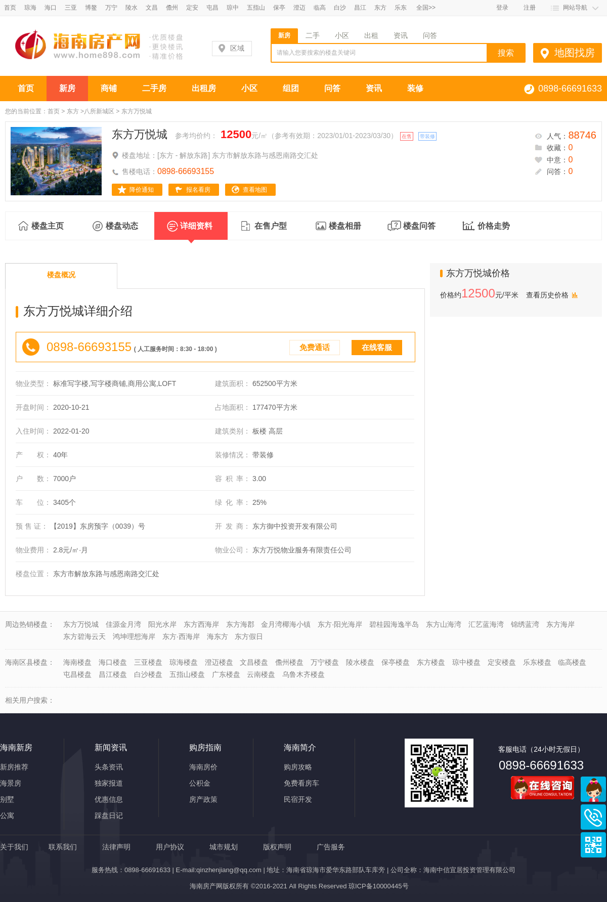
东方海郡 (240, 624)
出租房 (204, 88)
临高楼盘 (572, 662)
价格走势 (494, 226)
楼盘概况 (61, 275)
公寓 (7, 815)
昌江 (360, 7)
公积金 (199, 783)
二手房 (154, 88)
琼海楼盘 (183, 662)
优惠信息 (109, 799)
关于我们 (14, 847)
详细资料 (196, 231)
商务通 (593, 789)
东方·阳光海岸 (340, 624)
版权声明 (277, 847)
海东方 (217, 636)
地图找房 (574, 52)
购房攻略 (298, 767)
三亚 (71, 7)
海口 (51, 7)
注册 (530, 7)
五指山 (256, 7)
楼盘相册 (345, 226)
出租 (371, 35)
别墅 (7, 799)
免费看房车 (301, 783)
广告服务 (331, 847)
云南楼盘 (261, 674)
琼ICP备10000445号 (379, 886)
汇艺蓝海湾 (486, 624)
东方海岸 (560, 624)
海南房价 (203, 767)
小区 (342, 35)
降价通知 (141, 189)
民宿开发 (298, 799)
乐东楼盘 (537, 662)
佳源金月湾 (123, 624)
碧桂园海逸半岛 (394, 624)
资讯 (401, 35)
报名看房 (198, 189)
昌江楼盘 (113, 674)
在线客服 (377, 347)
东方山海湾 (443, 624)
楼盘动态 (122, 226)
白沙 (340, 7)
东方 (380, 7)
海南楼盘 (77, 662)
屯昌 (212, 7)
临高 (320, 7)
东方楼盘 (431, 662)
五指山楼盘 (187, 674)
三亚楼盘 (148, 662)
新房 (284, 35)
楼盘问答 (419, 226)
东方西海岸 (201, 624)
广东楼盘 (226, 674)
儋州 (172, 7)
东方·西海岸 (181, 636)
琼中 (233, 7)
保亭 (279, 7)
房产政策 (203, 799)
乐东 (401, 7)
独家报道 (109, 783)
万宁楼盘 (325, 662)
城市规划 (223, 847)
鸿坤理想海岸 (134, 636)
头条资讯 (109, 767)
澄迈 (299, 7)
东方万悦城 (139, 134)
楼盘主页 (47, 226)
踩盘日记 (109, 815)
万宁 (111, 7)
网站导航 (575, 7)
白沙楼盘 (148, 674)
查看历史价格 (547, 295)
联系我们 (63, 847)
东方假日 (249, 636)
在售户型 (270, 226)
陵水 (131, 7)
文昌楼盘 (254, 662)
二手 (313, 35)
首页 (10, 7)
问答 (430, 35)
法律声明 (116, 847)
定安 (192, 7)
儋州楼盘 (289, 662)
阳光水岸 (162, 624)
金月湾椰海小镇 (286, 624)
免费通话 (314, 347)
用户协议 (170, 847)
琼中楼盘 (466, 662)
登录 (502, 7)
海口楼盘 (113, 662)
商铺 (109, 88)
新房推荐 (14, 767)
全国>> (426, 7)
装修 (415, 88)
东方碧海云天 (84, 636)
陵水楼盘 (360, 662)
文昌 (152, 7)
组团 (291, 88)
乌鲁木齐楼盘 (303, 674)
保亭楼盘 (395, 662)
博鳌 (91, 7)
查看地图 (255, 189)
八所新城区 (99, 111)
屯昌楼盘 (77, 674)
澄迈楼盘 (219, 662)
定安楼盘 (502, 662)
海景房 (10, 783)
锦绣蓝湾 (525, 624)
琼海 (30, 7)
